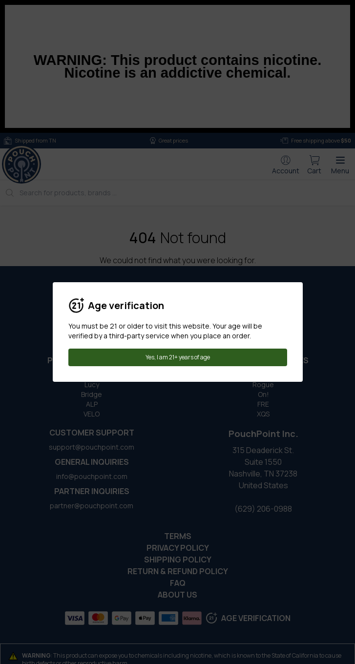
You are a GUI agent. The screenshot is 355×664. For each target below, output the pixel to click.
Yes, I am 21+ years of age (178, 357)
